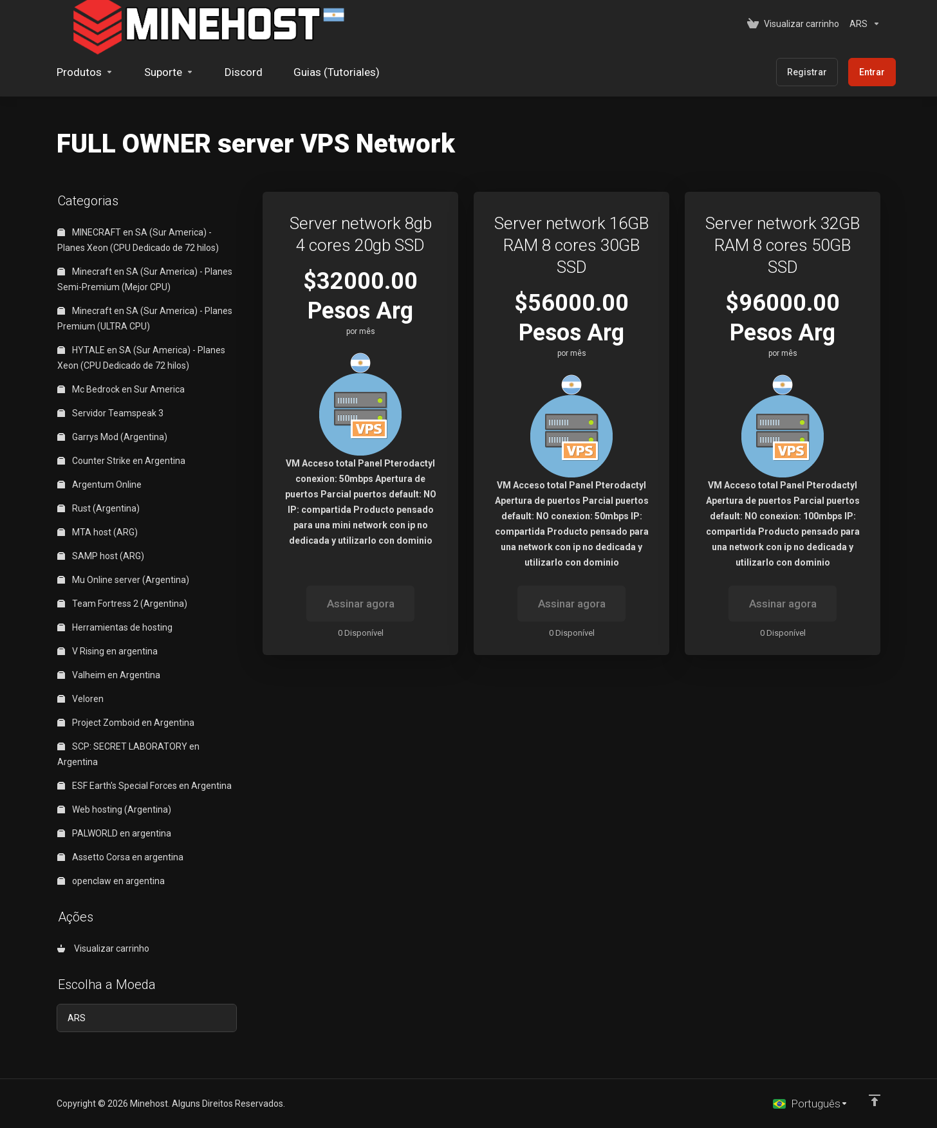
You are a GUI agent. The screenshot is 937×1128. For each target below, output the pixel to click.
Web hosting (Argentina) (114, 809)
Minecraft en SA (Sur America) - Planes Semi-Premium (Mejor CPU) (144, 279)
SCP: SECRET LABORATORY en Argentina (128, 754)
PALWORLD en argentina (114, 833)
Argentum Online (99, 484)
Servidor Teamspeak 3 (110, 413)
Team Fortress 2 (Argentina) (122, 603)
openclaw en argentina (111, 881)
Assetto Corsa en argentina (120, 857)
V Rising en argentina (107, 651)
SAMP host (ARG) (100, 556)
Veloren (80, 699)
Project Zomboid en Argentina (125, 722)
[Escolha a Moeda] (862, 23)
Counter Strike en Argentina (121, 461)
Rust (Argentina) (98, 508)
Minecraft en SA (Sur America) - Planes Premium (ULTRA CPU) (144, 318)
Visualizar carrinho (103, 948)
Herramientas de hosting (114, 627)
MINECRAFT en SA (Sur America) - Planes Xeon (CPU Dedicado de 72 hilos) (138, 240)
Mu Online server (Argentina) (123, 580)
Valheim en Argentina (108, 675)
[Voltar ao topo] (874, 1100)
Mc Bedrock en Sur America (121, 389)
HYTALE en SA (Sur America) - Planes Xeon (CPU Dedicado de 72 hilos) (141, 358)
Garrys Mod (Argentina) (112, 437)
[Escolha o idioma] (810, 1103)
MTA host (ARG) (97, 532)
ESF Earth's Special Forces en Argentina (144, 786)
